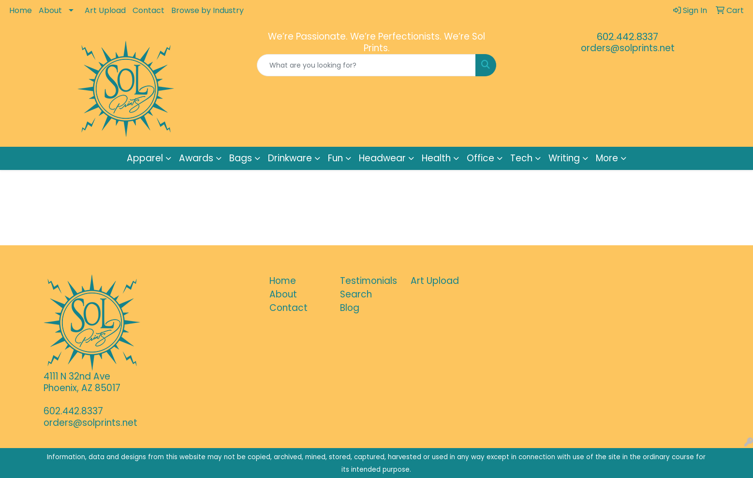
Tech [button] (521, 158)
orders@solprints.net (628, 48)
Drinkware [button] (290, 158)
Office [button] (480, 158)
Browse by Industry (207, 10)
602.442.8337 (627, 36)
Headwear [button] (382, 158)
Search (356, 294)
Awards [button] (196, 158)
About (50, 10)
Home (20, 10)
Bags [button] (240, 158)
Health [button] (436, 158)
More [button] (607, 158)
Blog (349, 307)
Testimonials (368, 280)
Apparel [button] (145, 158)
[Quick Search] (366, 65)
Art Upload (105, 10)
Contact (148, 10)
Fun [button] (335, 158)
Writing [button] (564, 158)
